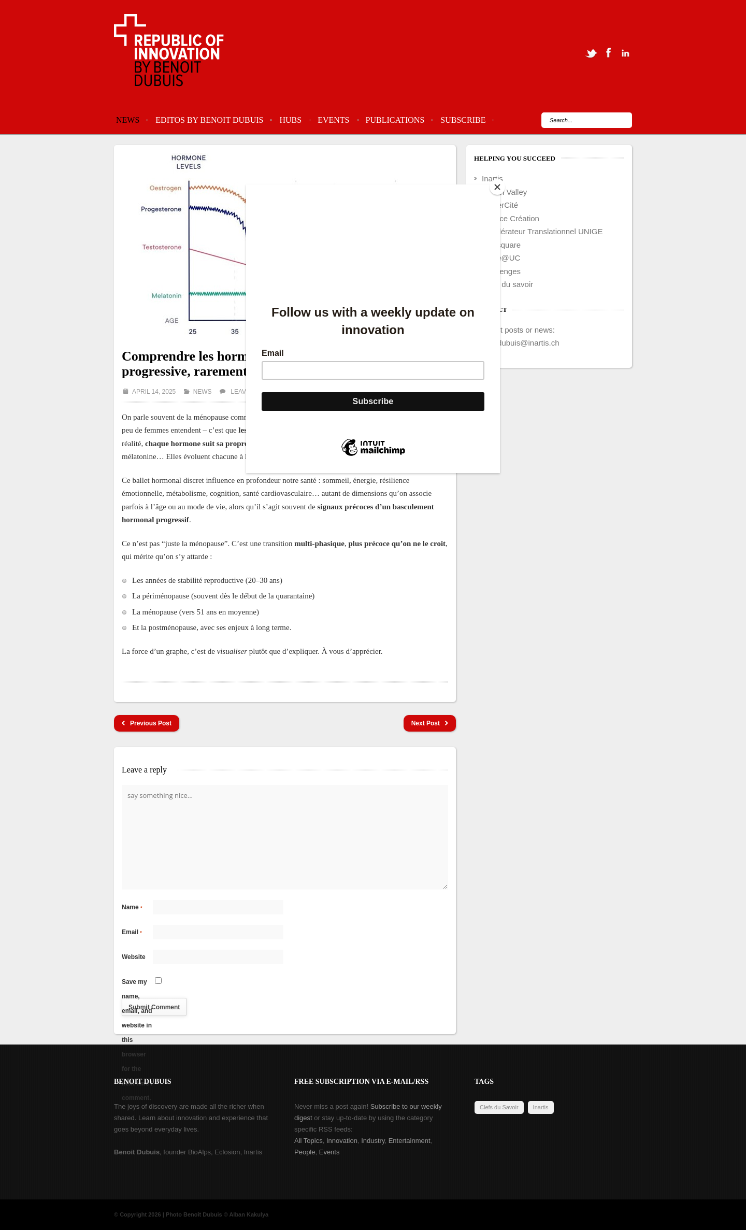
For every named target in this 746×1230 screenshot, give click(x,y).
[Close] (497, 187)
